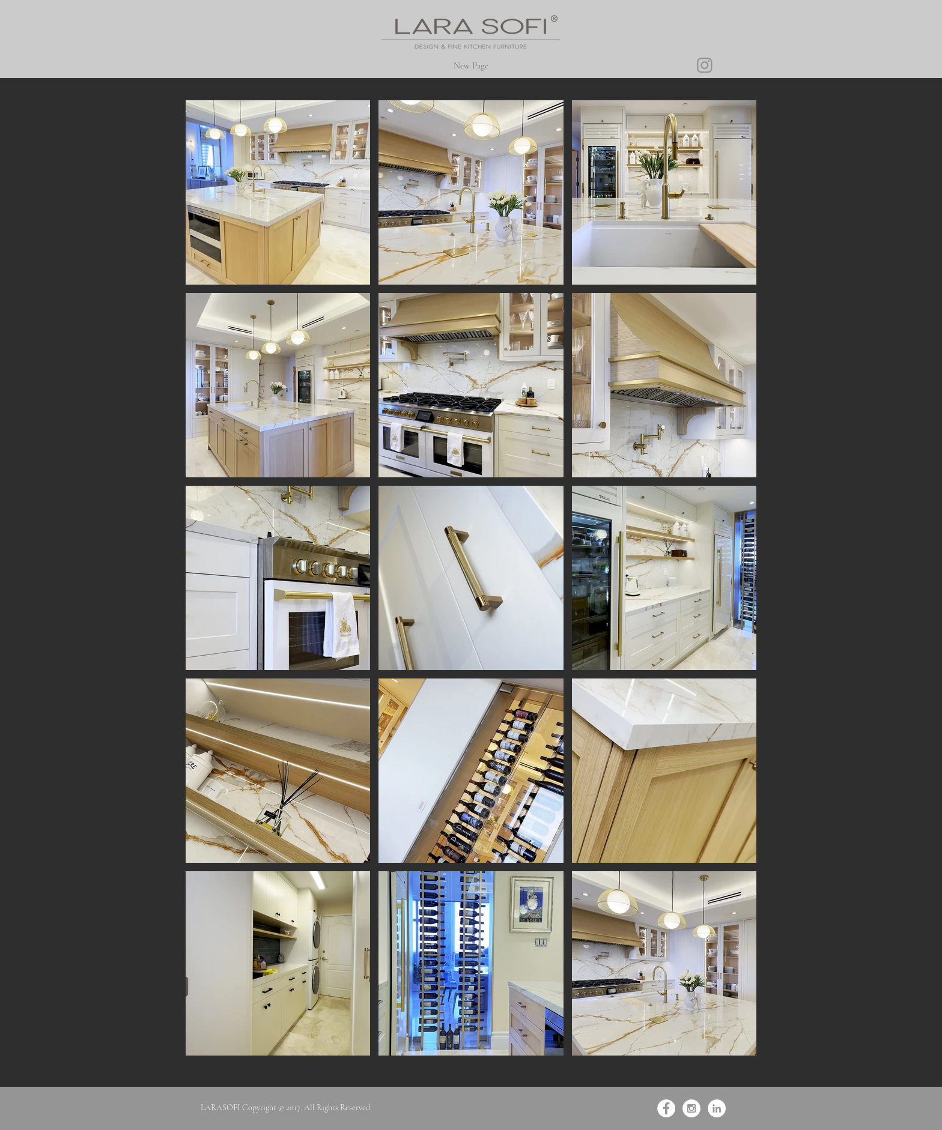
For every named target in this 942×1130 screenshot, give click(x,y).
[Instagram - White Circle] (691, 1108)
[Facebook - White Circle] (666, 1108)
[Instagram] (704, 65)
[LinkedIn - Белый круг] (717, 1108)
